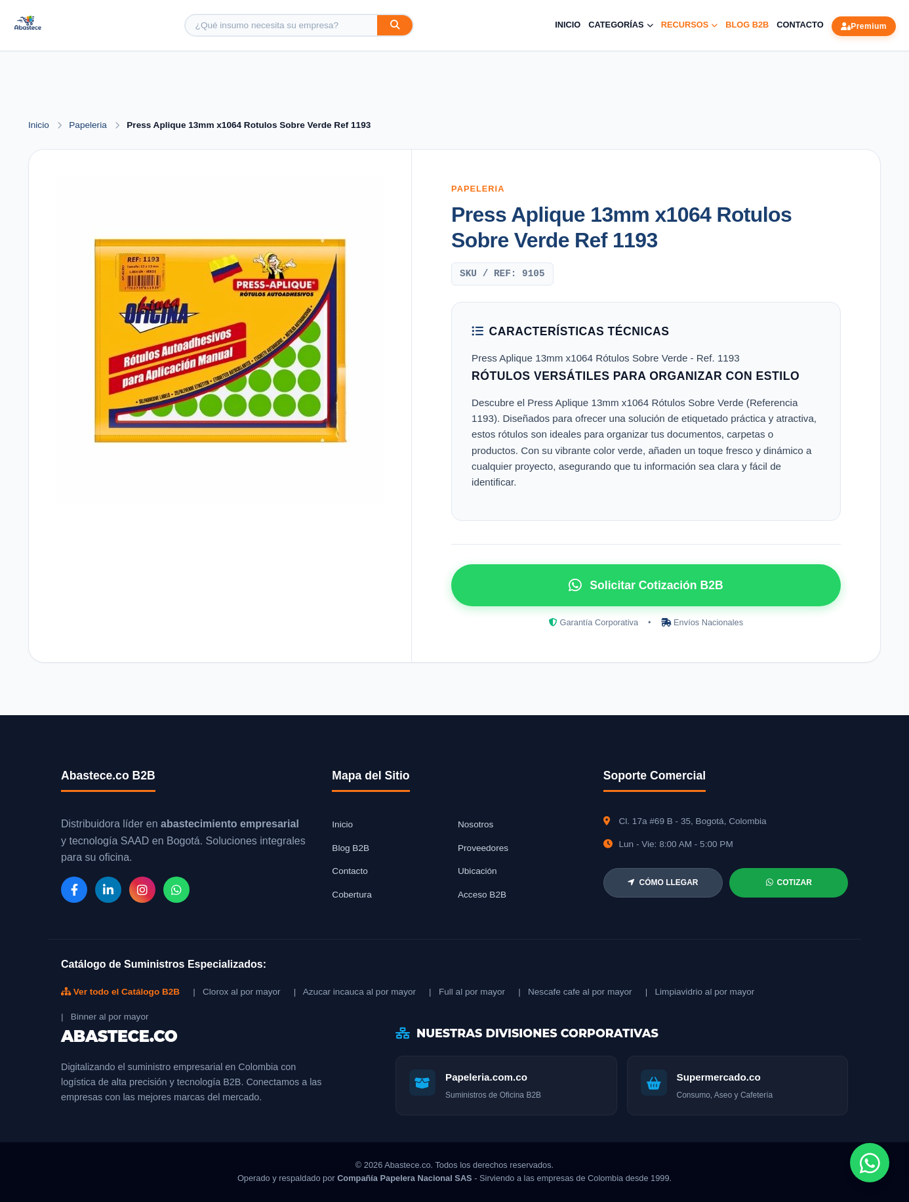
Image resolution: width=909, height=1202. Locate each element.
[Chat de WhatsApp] (869, 1162)
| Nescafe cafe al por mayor (575, 992)
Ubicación (477, 871)
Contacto (800, 25)
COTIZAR (789, 882)
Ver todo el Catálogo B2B (120, 992)
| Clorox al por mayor (236, 992)
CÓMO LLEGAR (663, 882)
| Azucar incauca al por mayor (355, 992)
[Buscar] (395, 25)
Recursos (689, 25)
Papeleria (89, 125)
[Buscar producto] (281, 25)
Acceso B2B (482, 895)
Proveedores (483, 848)
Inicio (567, 25)
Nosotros (475, 824)
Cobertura (351, 895)
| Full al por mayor (467, 992)
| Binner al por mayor (104, 1017)
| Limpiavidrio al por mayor (700, 992)
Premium (864, 26)
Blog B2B (747, 25)
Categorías (620, 25)
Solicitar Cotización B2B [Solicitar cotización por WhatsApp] (646, 585)
